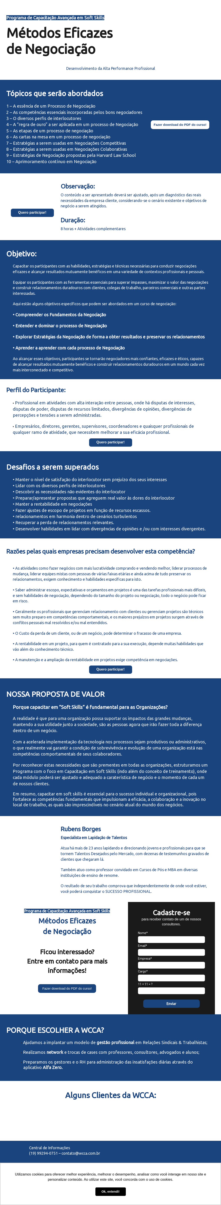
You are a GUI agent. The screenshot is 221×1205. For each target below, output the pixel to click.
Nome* (143, 933)
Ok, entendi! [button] (110, 1191)
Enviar (171, 1004)
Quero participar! (32, 212)
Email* (142, 946)
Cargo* (143, 971)
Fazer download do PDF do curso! (180, 124)
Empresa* (145, 958)
